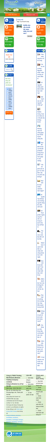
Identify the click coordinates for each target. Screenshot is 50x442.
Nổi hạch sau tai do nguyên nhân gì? (40, 101)
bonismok (14, 423)
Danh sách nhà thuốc (28, 388)
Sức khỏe (41, 51)
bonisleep (14, 421)
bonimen (18, 415)
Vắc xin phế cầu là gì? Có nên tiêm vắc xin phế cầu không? (40, 171)
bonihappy (15, 419)
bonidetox (9, 419)
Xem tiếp (30, 36)
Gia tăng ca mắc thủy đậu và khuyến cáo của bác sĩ (40, 331)
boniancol (9, 426)
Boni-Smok (10, 93)
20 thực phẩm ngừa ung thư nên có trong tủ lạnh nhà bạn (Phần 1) (40, 219)
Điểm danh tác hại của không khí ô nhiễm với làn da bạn (40, 285)
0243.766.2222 (12, 14)
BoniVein (10, 96)
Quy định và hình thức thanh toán (39, 383)
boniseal (20, 421)
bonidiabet (9, 417)
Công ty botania (10, 415)
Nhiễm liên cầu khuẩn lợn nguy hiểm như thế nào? (27, 29)
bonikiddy (20, 423)
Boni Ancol (10, 102)
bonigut (21, 419)
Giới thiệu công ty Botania (29, 380)
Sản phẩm (31, 384)
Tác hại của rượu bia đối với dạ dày (40, 235)
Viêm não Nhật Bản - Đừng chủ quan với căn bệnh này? (40, 347)
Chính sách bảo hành (38, 398)
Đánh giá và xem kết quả (9, 113)
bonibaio (8, 423)
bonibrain (15, 417)
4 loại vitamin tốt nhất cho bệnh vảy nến (40, 361)
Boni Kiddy (10, 98)
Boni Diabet (10, 105)
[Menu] (48, 14)
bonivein (8, 421)
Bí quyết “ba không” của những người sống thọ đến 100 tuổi (40, 201)
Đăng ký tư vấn (30, 14)
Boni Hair (10, 109)
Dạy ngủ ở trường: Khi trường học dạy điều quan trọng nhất (40, 301)
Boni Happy (10, 89)
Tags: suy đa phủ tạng (23, 21)
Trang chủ (20, 19)
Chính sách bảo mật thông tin (40, 412)
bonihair (14, 426)
